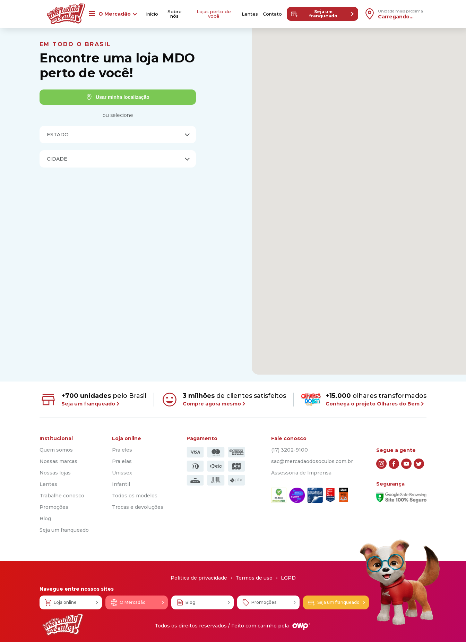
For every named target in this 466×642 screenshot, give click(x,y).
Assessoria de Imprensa (301, 473)
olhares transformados (363, 399)
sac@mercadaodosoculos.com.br (312, 461)
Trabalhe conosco (62, 496)
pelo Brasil (93, 399)
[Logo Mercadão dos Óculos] (63, 625)
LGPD (288, 578)
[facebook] (394, 464)
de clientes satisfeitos (223, 399)
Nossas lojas (55, 473)
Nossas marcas (58, 461)
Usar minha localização (117, 97)
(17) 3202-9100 (289, 450)
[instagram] (381, 464)
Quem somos (56, 450)
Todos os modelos (134, 496)
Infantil (121, 484)
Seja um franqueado (314, 13)
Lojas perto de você (214, 13)
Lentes (250, 14)
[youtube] (406, 464)
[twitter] (419, 464)
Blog (45, 518)
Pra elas (122, 461)
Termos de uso (254, 578)
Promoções (54, 507)
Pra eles (122, 450)
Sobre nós (174, 13)
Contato (272, 14)
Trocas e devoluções (137, 507)
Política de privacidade (199, 578)
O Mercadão (128, 602)
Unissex (122, 473)
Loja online (60, 602)
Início (152, 14)
